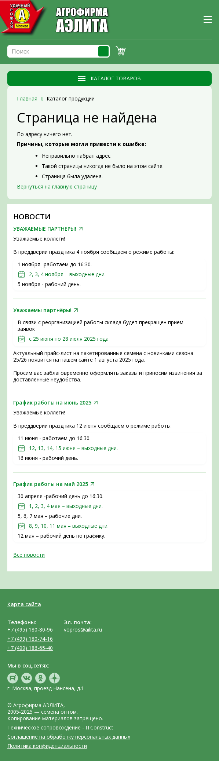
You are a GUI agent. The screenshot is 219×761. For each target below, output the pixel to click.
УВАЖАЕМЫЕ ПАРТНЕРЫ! (44, 229)
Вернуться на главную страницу (57, 186)
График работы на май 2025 (50, 484)
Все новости (29, 554)
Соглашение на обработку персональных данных (68, 736)
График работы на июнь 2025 (52, 402)
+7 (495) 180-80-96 (30, 629)
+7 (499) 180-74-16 (30, 638)
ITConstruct (99, 727)
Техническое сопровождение (44, 727)
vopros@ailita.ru (83, 629)
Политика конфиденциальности (47, 745)
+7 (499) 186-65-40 (30, 647)
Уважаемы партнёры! (42, 310)
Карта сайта (24, 604)
